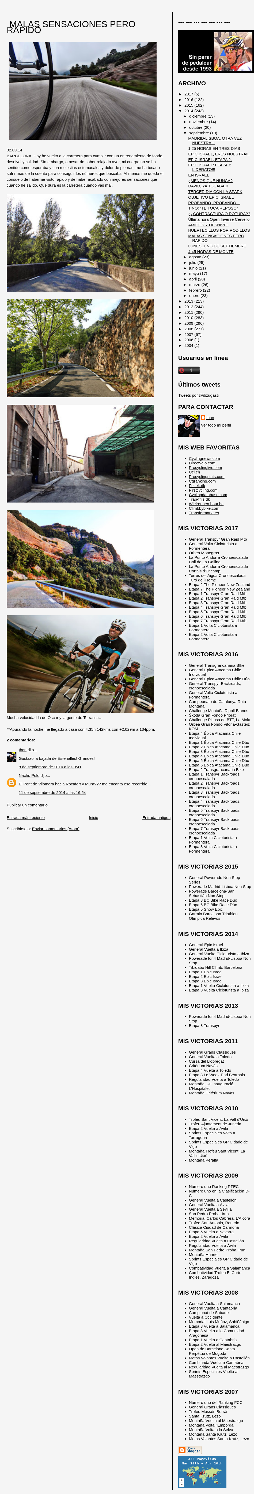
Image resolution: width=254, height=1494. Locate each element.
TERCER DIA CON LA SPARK (215, 191)
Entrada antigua (156, 817)
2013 (189, 301)
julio (193, 262)
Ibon (22, 750)
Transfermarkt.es (204, 513)
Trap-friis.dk (199, 499)
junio (194, 268)
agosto (195, 257)
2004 (189, 345)
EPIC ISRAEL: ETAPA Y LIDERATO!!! (209, 167)
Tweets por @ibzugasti (198, 395)
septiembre (199, 133)
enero (194, 295)
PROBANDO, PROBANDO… (214, 202)
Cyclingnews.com (204, 458)
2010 (189, 317)
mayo (194, 273)
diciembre (198, 116)
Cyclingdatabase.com (208, 494)
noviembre (199, 121)
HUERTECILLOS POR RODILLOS (219, 230)
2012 (189, 306)
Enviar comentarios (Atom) (55, 828)
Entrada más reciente (26, 817)
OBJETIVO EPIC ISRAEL (211, 197)
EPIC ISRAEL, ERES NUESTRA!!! (218, 154)
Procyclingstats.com (207, 476)
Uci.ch (194, 472)
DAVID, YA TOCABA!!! (208, 186)
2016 (189, 99)
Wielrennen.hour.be (206, 503)
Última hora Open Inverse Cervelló (218, 219)
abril (193, 279)
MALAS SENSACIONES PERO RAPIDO (71, 27)
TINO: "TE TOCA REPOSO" (213, 208)
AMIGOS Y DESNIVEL (208, 225)
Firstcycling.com (203, 490)
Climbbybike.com (204, 508)
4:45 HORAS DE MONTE (210, 251)
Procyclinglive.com (205, 467)
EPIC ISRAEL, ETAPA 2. (210, 159)
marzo (195, 284)
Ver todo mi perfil (216, 425)
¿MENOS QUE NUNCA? (210, 180)
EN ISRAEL (198, 175)
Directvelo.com (202, 463)
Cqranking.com (202, 481)
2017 (189, 94)
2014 (189, 111)
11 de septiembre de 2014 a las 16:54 (52, 792)
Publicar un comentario (27, 805)
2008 (189, 329)
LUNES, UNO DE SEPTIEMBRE (217, 246)
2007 (189, 334)
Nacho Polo (29, 775)
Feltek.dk (197, 485)
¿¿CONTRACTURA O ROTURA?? (219, 213)
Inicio (93, 817)
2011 (189, 312)
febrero (196, 290)
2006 (189, 340)
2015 (189, 105)
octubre (196, 127)
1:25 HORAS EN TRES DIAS (214, 148)
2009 (189, 323)
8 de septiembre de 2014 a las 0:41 (50, 767)
